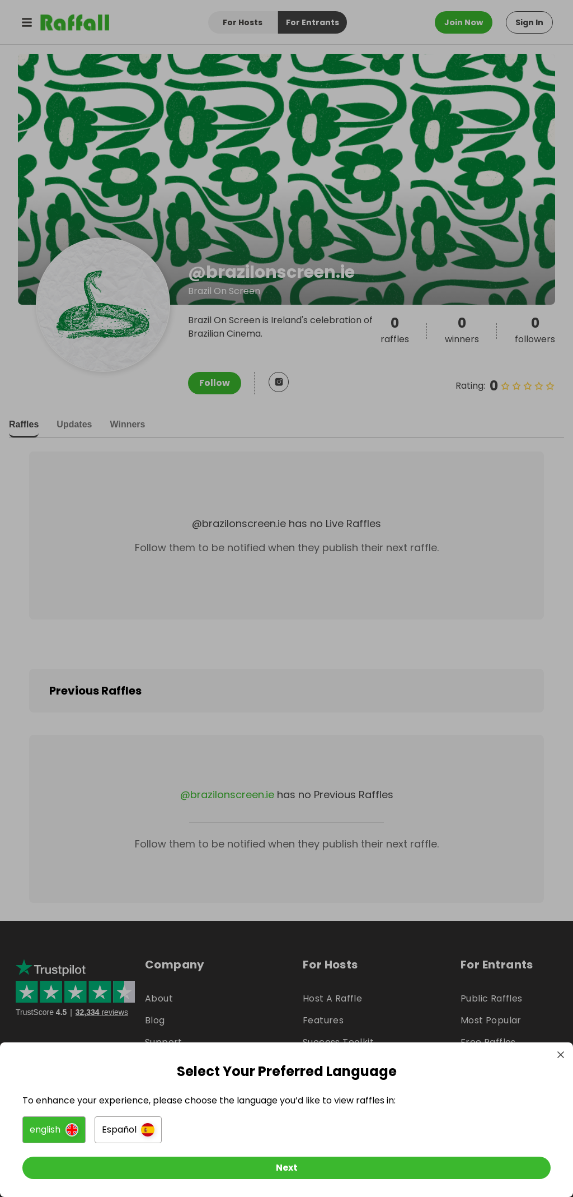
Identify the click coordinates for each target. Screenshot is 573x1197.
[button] (54, 1129)
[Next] (286, 1168)
